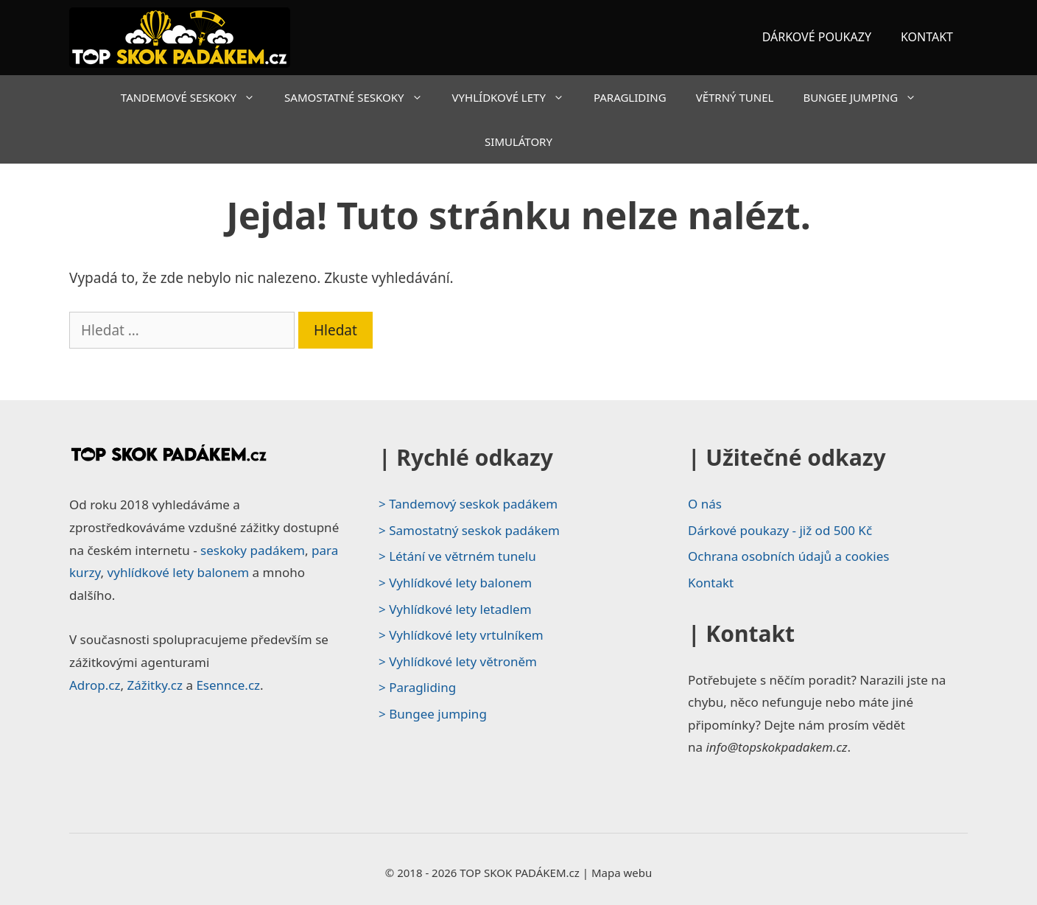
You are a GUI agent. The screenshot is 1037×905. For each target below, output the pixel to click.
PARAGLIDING (630, 97)
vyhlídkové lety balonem (179, 572)
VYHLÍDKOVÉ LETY (515, 97)
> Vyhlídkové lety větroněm (458, 661)
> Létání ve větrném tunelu (457, 556)
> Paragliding (417, 687)
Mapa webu (621, 872)
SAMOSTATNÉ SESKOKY (360, 97)
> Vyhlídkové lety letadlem (455, 609)
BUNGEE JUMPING (867, 97)
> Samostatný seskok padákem (469, 530)
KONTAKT (927, 37)
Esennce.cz (228, 685)
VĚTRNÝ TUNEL (735, 97)
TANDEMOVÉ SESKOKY (195, 97)
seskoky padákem (252, 550)
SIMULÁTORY (518, 141)
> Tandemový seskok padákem (468, 503)
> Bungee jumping (433, 713)
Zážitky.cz (155, 685)
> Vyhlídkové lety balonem (455, 582)
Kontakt (711, 582)
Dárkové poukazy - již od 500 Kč (780, 530)
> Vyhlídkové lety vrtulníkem (461, 634)
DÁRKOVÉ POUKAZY (816, 37)
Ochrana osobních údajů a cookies (788, 556)
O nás (705, 503)
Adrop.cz (94, 685)
